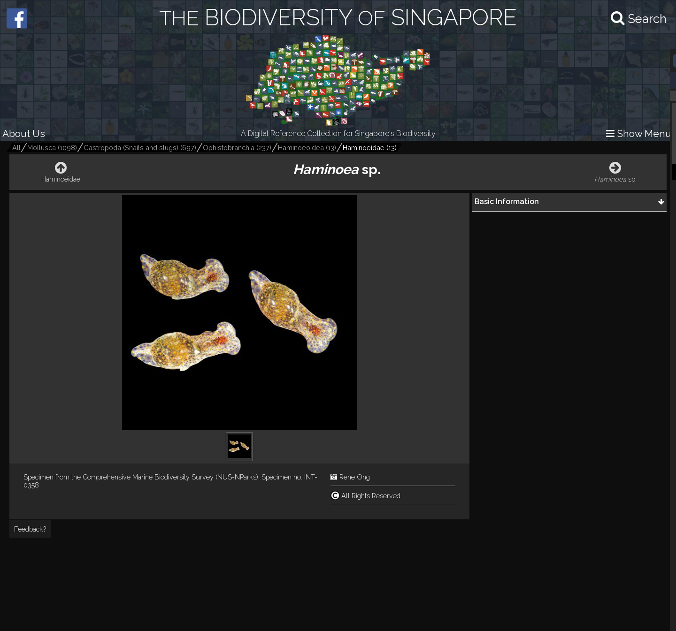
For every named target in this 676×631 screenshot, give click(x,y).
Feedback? (30, 529)
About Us (23, 133)
